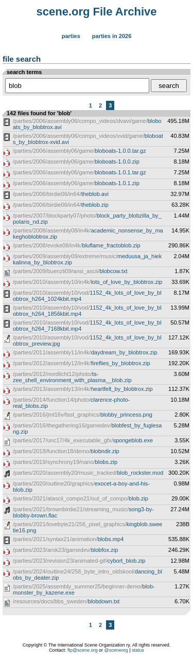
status (138, 650)
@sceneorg (116, 650)
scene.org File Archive (97, 11)
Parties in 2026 (111, 36)
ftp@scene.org (82, 650)
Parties (71, 36)
